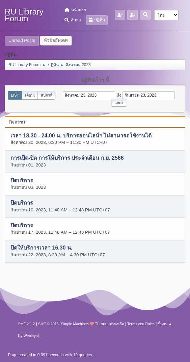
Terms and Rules (141, 324)
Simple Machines (74, 324)
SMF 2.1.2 (26, 324)
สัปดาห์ (46, 95)
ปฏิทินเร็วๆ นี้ (95, 80)
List (15, 95)
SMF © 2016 (48, 324)
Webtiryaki (32, 336)
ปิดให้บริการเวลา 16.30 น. (41, 248)
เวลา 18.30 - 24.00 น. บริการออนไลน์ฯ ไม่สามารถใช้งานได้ (81, 135)
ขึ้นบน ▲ (165, 324)
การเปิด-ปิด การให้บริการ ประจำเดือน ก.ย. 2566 (67, 158)
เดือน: (30, 95)
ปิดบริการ (21, 180)
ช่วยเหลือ (116, 324)
